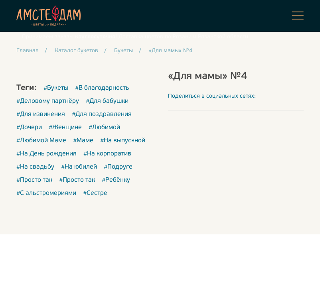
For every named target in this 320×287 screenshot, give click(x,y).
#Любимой (104, 127)
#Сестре (95, 193)
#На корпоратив (107, 154)
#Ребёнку (116, 180)
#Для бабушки (107, 101)
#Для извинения (40, 114)
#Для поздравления (102, 114)
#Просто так (34, 180)
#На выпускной (122, 141)
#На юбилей (79, 167)
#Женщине (65, 127)
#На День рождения (46, 154)
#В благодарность (102, 88)
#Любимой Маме (41, 141)
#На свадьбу (35, 167)
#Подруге (118, 167)
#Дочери (29, 127)
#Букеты (55, 88)
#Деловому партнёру (47, 101)
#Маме (83, 141)
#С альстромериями (46, 193)
